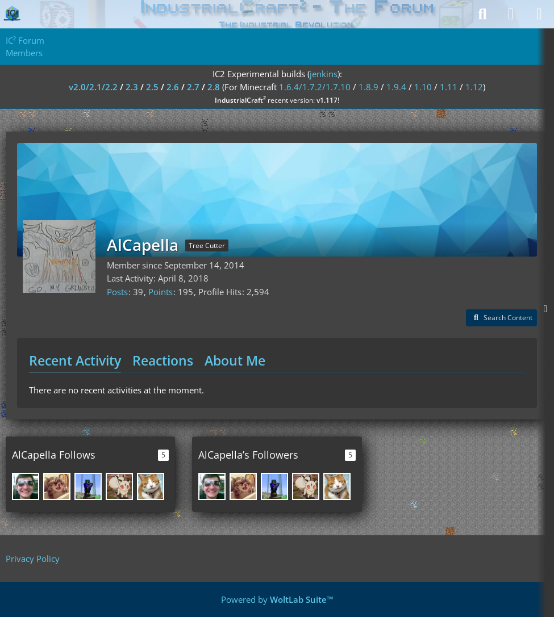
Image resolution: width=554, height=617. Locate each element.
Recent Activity (75, 360)
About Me (235, 360)
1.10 (423, 87)
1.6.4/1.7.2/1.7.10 (315, 87)
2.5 (152, 87)
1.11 (448, 87)
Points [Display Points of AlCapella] (160, 291)
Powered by (277, 599)
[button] (501, 317)
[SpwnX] (150, 486)
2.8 (213, 87)
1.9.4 (396, 87)
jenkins (324, 73)
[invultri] (119, 486)
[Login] (510, 14)
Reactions (162, 360)
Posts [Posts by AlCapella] (117, 291)
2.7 (193, 87)
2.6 (172, 87)
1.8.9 (368, 87)
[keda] (88, 486)
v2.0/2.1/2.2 (93, 87)
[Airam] (56, 486)
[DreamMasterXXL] (25, 486)
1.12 (474, 87)
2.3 (132, 87)
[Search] (482, 14)
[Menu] (539, 14)
